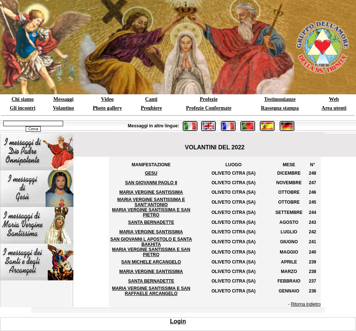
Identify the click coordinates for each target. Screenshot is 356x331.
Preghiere (151, 108)
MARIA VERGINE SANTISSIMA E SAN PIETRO (151, 212)
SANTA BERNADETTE (151, 222)
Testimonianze (280, 99)
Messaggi (63, 99)
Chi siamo (22, 99)
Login (178, 321)
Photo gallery (107, 108)
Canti (151, 99)
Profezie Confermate (209, 108)
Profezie (209, 99)
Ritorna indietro (305, 304)
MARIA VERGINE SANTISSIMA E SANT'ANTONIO (151, 202)
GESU (151, 173)
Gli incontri (23, 108)
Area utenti (334, 108)
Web (334, 99)
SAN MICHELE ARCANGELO (151, 262)
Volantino (63, 108)
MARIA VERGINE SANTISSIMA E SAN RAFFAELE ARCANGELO (151, 291)
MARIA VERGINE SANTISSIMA (151, 192)
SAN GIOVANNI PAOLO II (151, 182)
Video (107, 99)
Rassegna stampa (280, 108)
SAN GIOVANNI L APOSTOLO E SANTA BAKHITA (151, 242)
